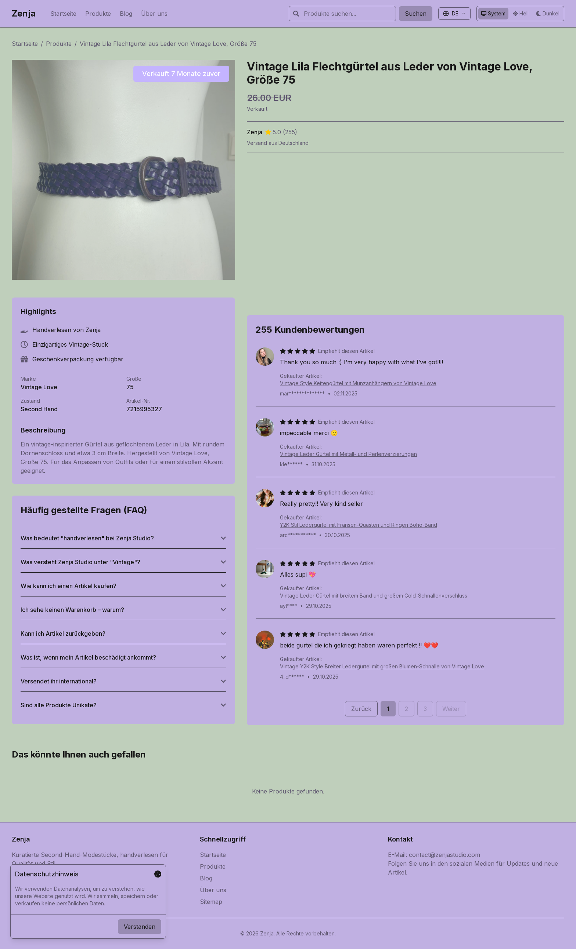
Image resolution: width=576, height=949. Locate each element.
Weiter (451, 708)
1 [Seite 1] (388, 708)
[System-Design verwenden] (493, 13)
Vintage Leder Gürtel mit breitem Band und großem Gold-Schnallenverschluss (373, 595)
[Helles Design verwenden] (521, 13)
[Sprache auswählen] (454, 13)
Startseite (63, 13)
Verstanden (139, 926)
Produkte (98, 13)
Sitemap (211, 901)
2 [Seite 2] (406, 708)
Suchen (415, 13)
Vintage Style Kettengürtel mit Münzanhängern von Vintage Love (358, 383)
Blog (126, 13)
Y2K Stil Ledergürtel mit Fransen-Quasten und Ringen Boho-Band (358, 525)
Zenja (24, 13)
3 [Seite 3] (425, 708)
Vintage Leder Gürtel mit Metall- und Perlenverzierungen (348, 454)
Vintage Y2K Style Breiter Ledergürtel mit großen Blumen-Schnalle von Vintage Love (382, 666)
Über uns (154, 13)
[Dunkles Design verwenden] (547, 13)
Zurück (361, 708)
